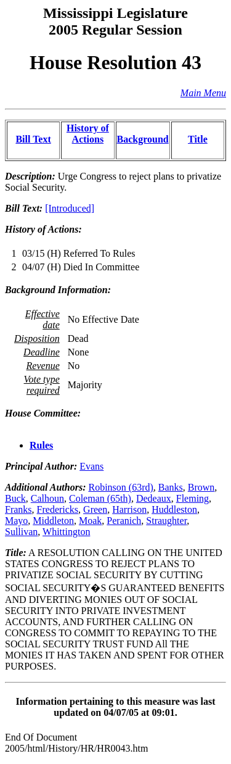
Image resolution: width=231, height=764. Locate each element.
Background (143, 139)
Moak (90, 520)
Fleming (192, 498)
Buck (15, 498)
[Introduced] (69, 208)
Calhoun (47, 498)
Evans (91, 466)
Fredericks (58, 509)
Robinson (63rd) (120, 487)
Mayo (16, 520)
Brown (201, 487)
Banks (170, 487)
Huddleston (174, 509)
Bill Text (33, 139)
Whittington (66, 531)
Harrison (129, 509)
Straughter (166, 520)
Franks (18, 509)
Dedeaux (153, 498)
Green (95, 509)
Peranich (124, 520)
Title (198, 139)
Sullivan (21, 531)
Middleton (53, 520)
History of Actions (88, 133)
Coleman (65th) (100, 498)
